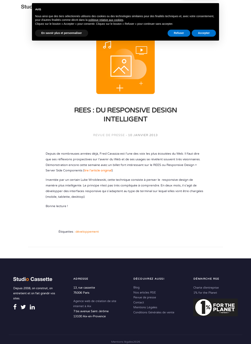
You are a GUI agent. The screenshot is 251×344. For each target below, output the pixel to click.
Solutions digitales (173, 8)
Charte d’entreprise (206, 287)
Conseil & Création (134, 8)
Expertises (104, 8)
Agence (84, 8)
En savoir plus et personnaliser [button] (61, 333)
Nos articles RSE (144, 292)
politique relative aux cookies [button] (105, 320)
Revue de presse (109, 136)
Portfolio (204, 8)
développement (87, 232)
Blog (136, 287)
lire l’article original (98, 171)
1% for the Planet (205, 292)
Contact (92, 15)
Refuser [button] (179, 333)
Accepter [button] (204, 333)
